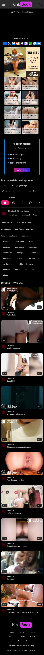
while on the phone (26, 264)
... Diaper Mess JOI (14, 513)
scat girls (20, 253)
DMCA (32, 636)
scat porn (13, 236)
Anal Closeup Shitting (15, 480)
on (26, 269)
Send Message (14, 215)
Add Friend (26, 215)
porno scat (19, 247)
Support (12, 636)
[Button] (5, 202)
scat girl (20, 258)
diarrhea (6, 269)
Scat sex (10, 579)
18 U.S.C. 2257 (22, 640)
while (17, 269)
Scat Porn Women (24, 222)
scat (31, 241)
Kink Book (12, 211)
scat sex (6, 247)
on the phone (8, 264)
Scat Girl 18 (11, 381)
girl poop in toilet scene (16, 414)
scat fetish (7, 253)
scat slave (20, 241)
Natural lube (11, 315)
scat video (33, 247)
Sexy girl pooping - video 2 (17, 546)
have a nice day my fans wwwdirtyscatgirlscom (23, 612)
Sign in (32, 632)
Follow (35, 215)
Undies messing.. (13, 348)
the (33, 269)
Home (11, 632)
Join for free (22, 170)
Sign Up (22, 632)
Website (18, 282)
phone (5, 275)
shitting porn (33, 258)
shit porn (33, 253)
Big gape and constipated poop (19, 447)
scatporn (6, 241)
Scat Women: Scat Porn (24, 229)
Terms (22, 636)
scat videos (26, 236)
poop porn (7, 258)
